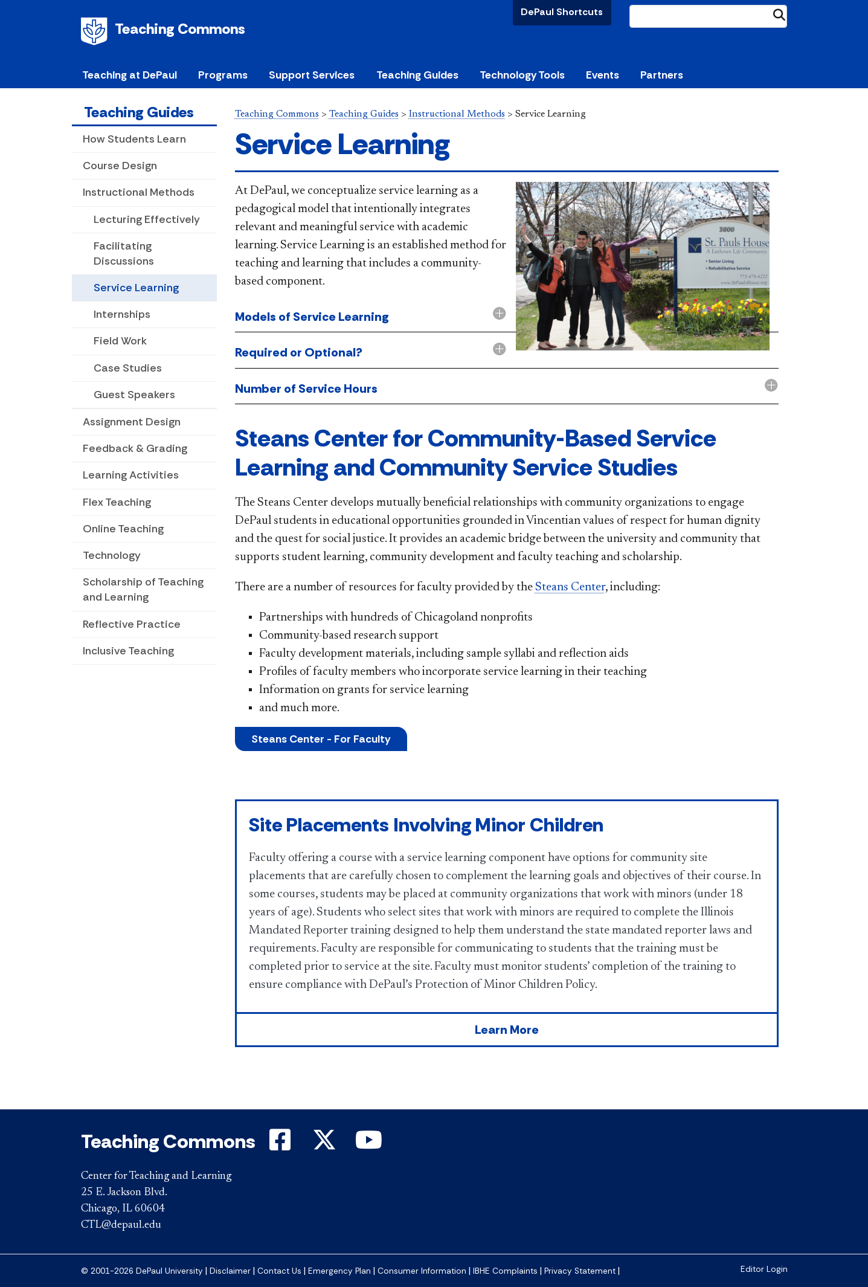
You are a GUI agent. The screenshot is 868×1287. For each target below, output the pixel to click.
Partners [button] (661, 75)
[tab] (507, 353)
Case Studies (128, 368)
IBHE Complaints (505, 1271)
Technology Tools (522, 75)
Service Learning (136, 287)
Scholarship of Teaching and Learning (143, 589)
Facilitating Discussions (124, 253)
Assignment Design (132, 421)
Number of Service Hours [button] (306, 388)
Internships (122, 314)
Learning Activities (131, 475)
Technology (112, 555)
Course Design (120, 165)
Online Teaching (123, 528)
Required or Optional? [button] (298, 352)
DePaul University (96, 31)
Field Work (120, 341)
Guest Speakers (134, 394)
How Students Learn (134, 139)
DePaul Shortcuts (562, 11)
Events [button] (602, 75)
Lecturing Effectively (147, 219)
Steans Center (570, 587)
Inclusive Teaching (128, 651)
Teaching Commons (180, 28)
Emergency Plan (339, 1271)
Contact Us (279, 1271)
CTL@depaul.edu (121, 1225)
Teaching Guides (139, 112)
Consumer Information (422, 1271)
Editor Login (764, 1269)
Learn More (507, 1029)
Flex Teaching (117, 502)
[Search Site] (708, 16)
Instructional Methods (138, 192)
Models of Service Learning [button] (312, 316)
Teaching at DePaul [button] (129, 75)
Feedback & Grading (135, 448)
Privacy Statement (580, 1271)
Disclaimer (230, 1271)
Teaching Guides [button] (417, 75)
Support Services (312, 75)
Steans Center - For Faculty (321, 739)
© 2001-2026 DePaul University (142, 1271)
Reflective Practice (132, 624)
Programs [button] (223, 75)
